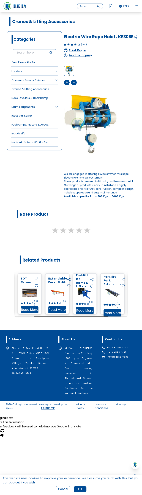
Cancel (63, 489)
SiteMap (121, 404)
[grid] (34, 102)
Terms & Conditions (101, 406)
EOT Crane (44, 280)
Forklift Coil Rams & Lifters (100, 281)
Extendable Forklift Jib (75, 280)
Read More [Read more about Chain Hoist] (20, 310)
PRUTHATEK (48, 408)
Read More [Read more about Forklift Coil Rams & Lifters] (103, 311)
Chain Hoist (16, 280)
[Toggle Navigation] (136, 6)
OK (80, 489)
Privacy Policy (80, 406)
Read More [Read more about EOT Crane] (47, 310)
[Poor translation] (2, 433)
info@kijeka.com (117, 356)
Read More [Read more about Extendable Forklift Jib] (75, 310)
